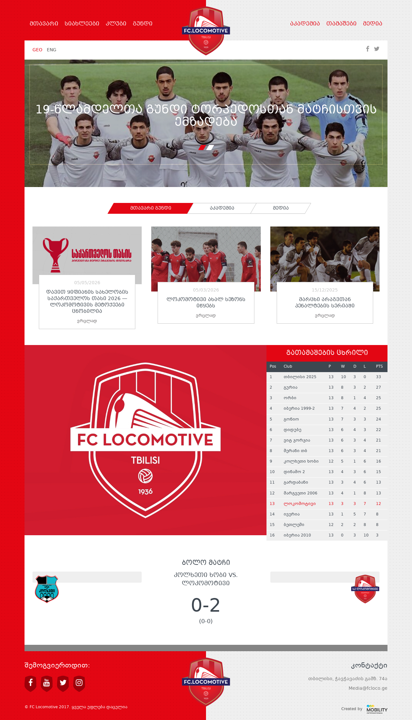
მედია (372, 24)
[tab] (151, 208)
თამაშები (341, 24)
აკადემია (305, 24)
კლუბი (116, 24)
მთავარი (44, 24)
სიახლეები (82, 24)
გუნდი (143, 24)
